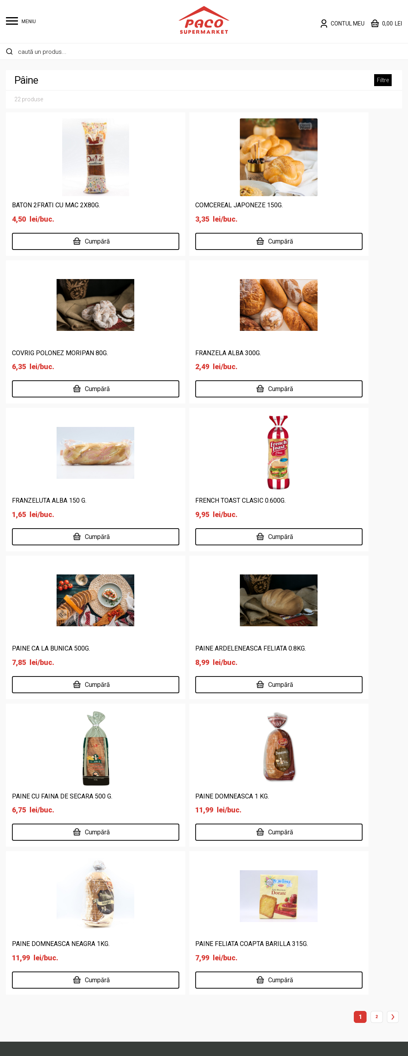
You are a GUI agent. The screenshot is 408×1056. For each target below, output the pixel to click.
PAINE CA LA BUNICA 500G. (51, 499)
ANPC (320, 907)
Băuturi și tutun (128, 882)
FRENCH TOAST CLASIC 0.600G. (324, 352)
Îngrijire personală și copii (143, 920)
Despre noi (225, 895)
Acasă (219, 869)
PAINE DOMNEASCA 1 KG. (49, 647)
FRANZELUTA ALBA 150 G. (182, 352)
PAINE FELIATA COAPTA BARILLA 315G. (335, 647)
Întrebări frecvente (337, 895)
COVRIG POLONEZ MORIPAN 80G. (327, 205)
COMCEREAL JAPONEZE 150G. (189, 205)
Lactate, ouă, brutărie (137, 946)
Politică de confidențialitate (350, 869)
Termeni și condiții (337, 882)
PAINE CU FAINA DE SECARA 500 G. (329, 499)
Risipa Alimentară (234, 958)
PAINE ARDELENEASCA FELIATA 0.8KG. (200, 499)
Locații (219, 907)
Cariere (220, 933)
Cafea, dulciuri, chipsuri (139, 895)
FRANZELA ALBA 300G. (45, 352)
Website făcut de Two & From (206, 1045)
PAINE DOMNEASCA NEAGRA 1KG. (194, 647)
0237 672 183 (129, 768)
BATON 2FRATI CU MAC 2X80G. (56, 205)
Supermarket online (237, 882)
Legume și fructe (131, 958)
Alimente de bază (132, 869)
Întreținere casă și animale (144, 933)
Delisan (220, 920)
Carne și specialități (135, 907)
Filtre (383, 80)
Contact (221, 946)
